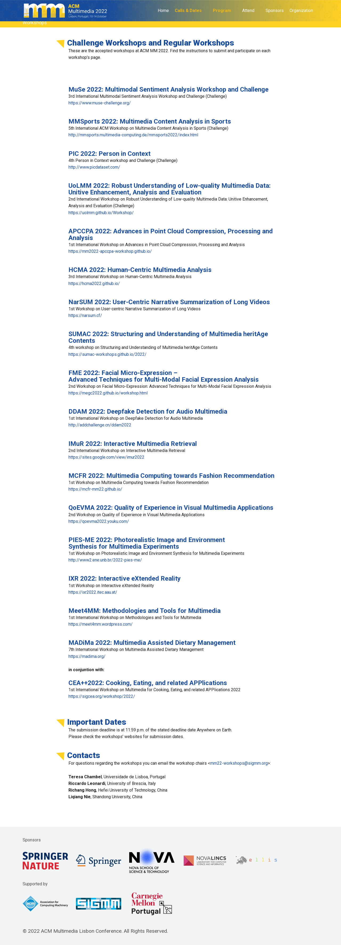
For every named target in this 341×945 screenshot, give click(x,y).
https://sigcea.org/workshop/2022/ (101, 696)
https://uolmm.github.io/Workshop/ (101, 212)
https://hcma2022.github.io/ (94, 283)
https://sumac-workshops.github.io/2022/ (107, 354)
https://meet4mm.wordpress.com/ (100, 624)
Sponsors (275, 10)
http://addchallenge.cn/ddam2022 (99, 424)
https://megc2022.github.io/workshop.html (108, 393)
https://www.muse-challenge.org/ (99, 102)
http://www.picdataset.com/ (94, 167)
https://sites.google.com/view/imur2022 (106, 457)
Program (222, 10)
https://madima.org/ (86, 656)
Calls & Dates (188, 10)
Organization (301, 10)
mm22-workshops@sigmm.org (239, 763)
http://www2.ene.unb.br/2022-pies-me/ (105, 560)
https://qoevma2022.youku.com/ (98, 521)
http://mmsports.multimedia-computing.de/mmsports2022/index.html (133, 134)
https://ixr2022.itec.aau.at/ (92, 592)
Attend (248, 10)
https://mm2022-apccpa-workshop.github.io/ (110, 251)
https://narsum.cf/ (85, 315)
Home (163, 10)
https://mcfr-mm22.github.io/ (95, 489)
